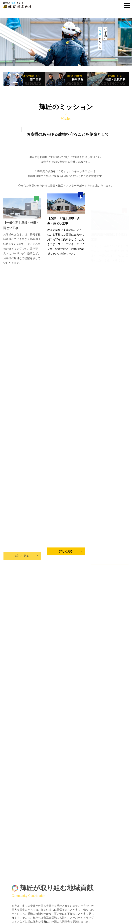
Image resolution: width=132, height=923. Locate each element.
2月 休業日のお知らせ (43, 741)
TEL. (98, 818)
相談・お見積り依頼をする (33, 821)
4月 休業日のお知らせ (43, 712)
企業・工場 (50, 873)
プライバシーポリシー (54, 897)
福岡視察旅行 (37, 721)
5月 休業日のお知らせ (43, 702)
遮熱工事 (48, 878)
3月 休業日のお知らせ (43, 731)
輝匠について (49, 884)
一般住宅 (48, 867)
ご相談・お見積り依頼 (54, 890)
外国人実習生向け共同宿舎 (57, 903)
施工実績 (75, 861)
